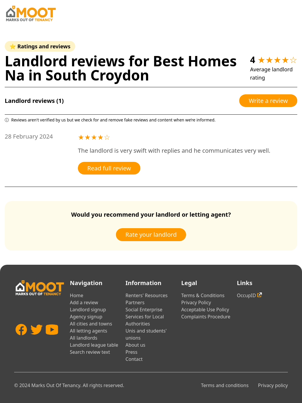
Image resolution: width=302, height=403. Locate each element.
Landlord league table (94, 345)
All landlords (83, 338)
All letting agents (88, 331)
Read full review (109, 168)
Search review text (90, 352)
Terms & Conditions (202, 295)
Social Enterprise (144, 309)
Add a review (84, 302)
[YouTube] (52, 340)
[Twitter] (36, 340)
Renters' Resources (147, 295)
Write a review (268, 101)
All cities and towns (91, 323)
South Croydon (97, 75)
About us (135, 345)
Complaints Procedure (205, 316)
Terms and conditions (224, 385)
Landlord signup (88, 309)
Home (76, 295)
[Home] (31, 13)
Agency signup (86, 316)
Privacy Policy (196, 302)
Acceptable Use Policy (205, 309)
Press (131, 352)
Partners (135, 302)
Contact (134, 359)
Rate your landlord (151, 234)
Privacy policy (273, 385)
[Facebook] (21, 340)
